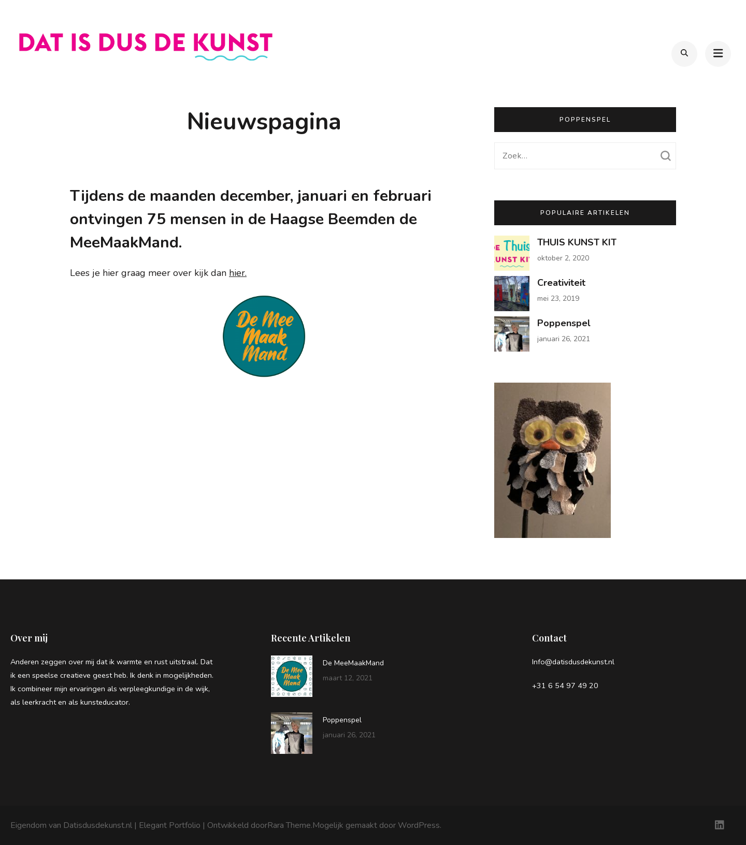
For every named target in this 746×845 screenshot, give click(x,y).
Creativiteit (561, 282)
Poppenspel (564, 323)
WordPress (419, 825)
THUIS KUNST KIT (576, 242)
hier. (238, 273)
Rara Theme (289, 825)
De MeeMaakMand (353, 663)
